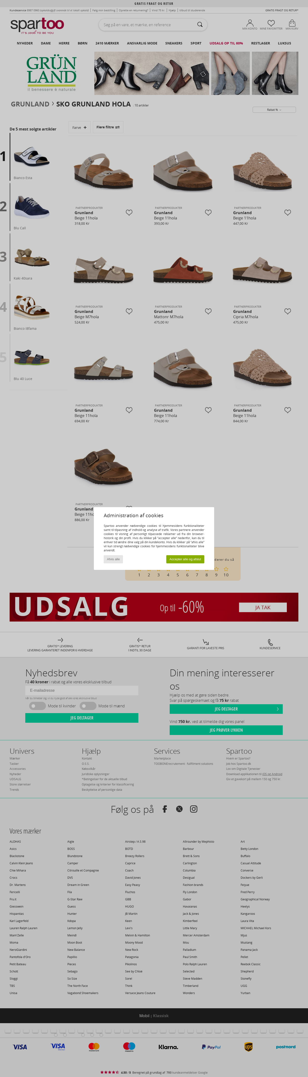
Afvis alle (113, 559)
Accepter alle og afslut (185, 559)
